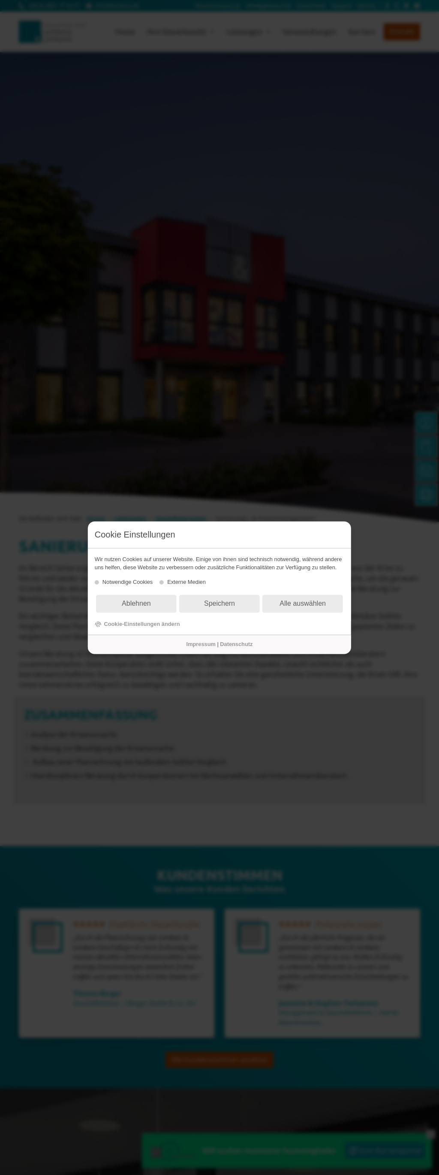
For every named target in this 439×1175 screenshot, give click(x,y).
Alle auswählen (303, 603)
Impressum (201, 644)
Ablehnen (136, 603)
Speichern (219, 603)
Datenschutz (236, 644)
